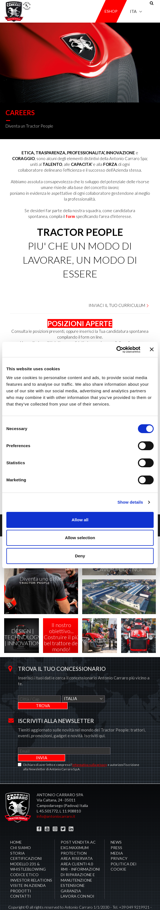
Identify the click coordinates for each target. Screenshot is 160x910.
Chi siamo (20, 833)
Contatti (20, 882)
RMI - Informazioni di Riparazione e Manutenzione (80, 860)
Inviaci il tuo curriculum (119, 305)
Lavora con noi (77, 882)
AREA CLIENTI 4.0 (77, 850)
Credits (98, 899)
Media (117, 839)
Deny (80, 555)
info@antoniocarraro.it (56, 802)
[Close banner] (152, 349)
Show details (130, 502)
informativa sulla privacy (89, 751)
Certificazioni (26, 844)
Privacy (119, 844)
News (116, 828)
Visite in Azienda (28, 871)
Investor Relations (31, 866)
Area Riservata (77, 844)
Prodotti (20, 877)
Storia (17, 839)
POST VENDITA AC (78, 828)
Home (16, 828)
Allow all (80, 519)
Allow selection (80, 537)
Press (116, 833)
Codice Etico (24, 860)
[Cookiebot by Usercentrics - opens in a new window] (116, 349)
